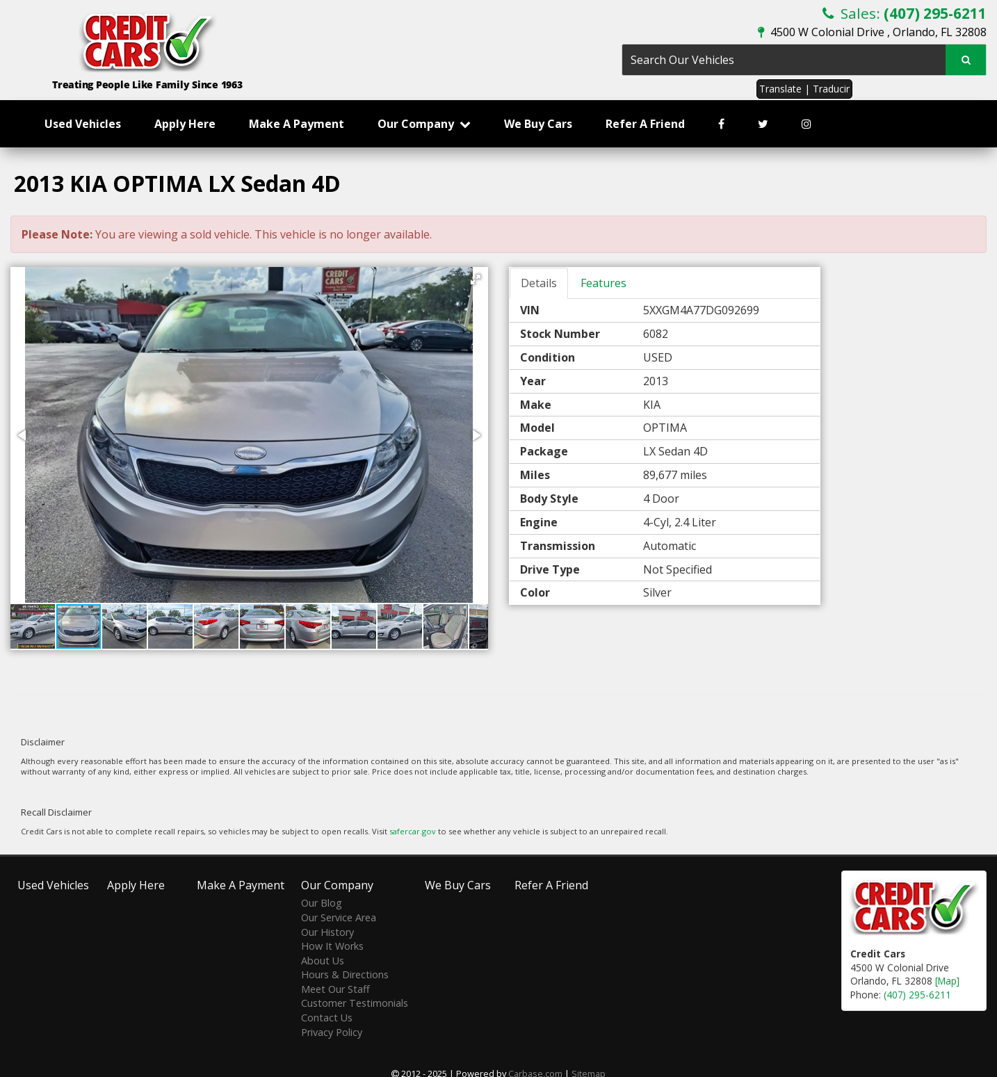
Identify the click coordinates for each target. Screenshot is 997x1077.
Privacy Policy (331, 1032)
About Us (322, 960)
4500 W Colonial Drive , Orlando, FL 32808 (872, 32)
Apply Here (185, 123)
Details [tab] (539, 283)
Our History (327, 932)
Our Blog (321, 902)
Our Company (424, 123)
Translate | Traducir (804, 88)
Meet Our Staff (335, 989)
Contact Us (326, 1017)
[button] (475, 279)
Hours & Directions (345, 974)
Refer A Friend (645, 123)
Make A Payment (296, 123)
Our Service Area (338, 917)
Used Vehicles (82, 123)
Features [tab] (603, 283)
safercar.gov (412, 831)
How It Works (332, 946)
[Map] (947, 980)
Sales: (904, 13)
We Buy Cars (538, 123)
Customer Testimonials (354, 1003)
